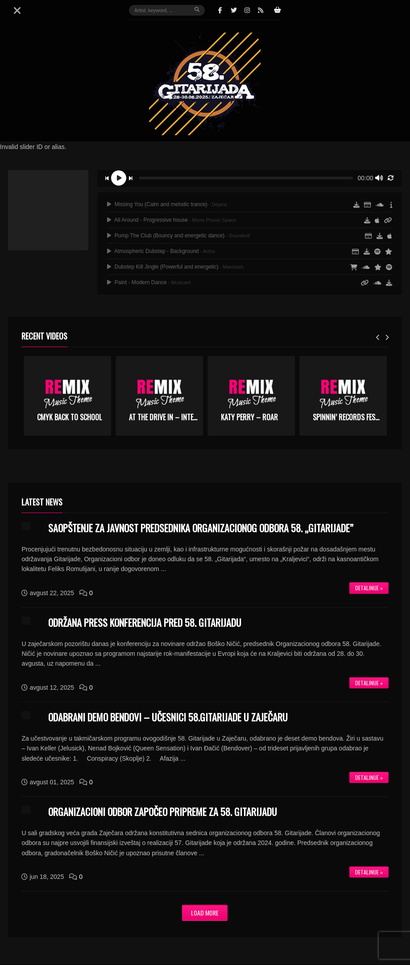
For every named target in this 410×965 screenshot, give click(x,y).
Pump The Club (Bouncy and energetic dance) (178, 235)
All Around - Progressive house (171, 220)
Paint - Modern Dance (149, 282)
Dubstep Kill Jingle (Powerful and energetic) (175, 267)
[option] (67, 396)
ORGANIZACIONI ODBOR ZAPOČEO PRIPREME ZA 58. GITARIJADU (162, 811)
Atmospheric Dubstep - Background (161, 251)
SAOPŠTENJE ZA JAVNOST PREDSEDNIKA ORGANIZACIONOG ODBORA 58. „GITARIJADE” (200, 528)
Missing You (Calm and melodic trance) (167, 204)
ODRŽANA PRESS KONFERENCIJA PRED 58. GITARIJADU (144, 622)
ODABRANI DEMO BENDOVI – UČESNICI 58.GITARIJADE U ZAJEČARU (168, 717)
